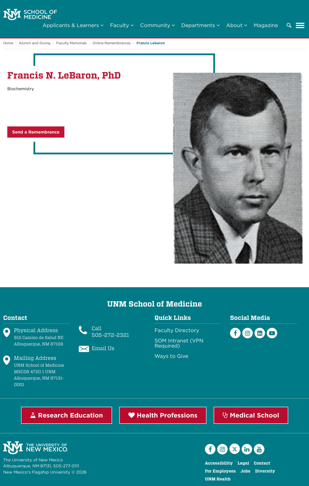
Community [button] (157, 25)
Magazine (266, 25)
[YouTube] (259, 449)
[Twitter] (234, 448)
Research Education (66, 415)
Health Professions (162, 415)
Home (8, 43)
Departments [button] (200, 25)
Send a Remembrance (35, 132)
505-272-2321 (110, 335)
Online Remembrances (111, 43)
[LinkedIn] (259, 333)
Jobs (245, 471)
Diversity (265, 471)
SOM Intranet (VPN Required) (178, 343)
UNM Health (218, 479)
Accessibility (219, 463)
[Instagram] (247, 333)
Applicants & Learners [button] (73, 25)
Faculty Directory (176, 330)
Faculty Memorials (71, 43)
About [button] (236, 25)
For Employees (220, 471)
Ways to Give (171, 356)
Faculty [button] (122, 25)
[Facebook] (235, 333)
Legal (243, 463)
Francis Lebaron (150, 43)
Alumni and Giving (34, 43)
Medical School (251, 415)
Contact (262, 463)
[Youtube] (272, 333)
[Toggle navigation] (300, 25)
